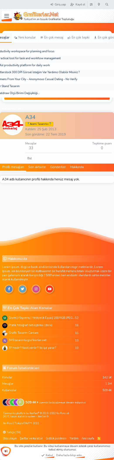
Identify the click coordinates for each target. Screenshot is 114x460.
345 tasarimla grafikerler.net (27, 340)
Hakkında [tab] (77, 167)
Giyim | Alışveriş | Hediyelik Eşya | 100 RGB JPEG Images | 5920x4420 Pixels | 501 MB (42, 318)
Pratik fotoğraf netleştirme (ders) (30, 325)
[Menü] (7, 16)
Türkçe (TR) (12, 432)
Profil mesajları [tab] (13, 167)
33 (31, 148)
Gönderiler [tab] (58, 167)
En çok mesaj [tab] (51, 37)
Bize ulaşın (10, 438)
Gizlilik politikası (56, 438)
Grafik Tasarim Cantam (23, 333)
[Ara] (107, 4)
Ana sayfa (88, 438)
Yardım (74, 438)
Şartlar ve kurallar (31, 438)
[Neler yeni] (99, 4)
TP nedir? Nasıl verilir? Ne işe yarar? (32, 348)
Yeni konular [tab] (25, 37)
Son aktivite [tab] (37, 167)
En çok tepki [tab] (78, 37)
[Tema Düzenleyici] (91, 4)
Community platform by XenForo (36, 413)
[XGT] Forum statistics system (26, 416)
